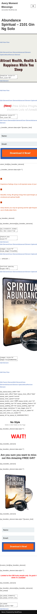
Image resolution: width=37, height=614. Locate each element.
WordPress (18, 612)
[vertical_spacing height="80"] (9, 267)
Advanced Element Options (27, 100)
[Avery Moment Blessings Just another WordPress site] (14, 6)
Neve (3, 612)
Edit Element (4, 52)
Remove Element (14, 54)
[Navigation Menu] (33, 6)
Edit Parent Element (6, 120)
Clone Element (13, 52)
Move (7, 54)
